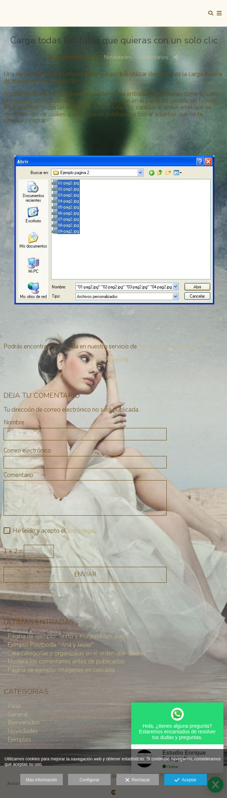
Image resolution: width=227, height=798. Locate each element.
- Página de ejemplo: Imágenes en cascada (59, 670)
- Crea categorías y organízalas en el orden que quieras (75, 653)
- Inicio (12, 706)
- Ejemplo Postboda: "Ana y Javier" (49, 645)
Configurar (89, 779)
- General (16, 714)
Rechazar (137, 780)
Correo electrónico (27, 450)
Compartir (113, 360)
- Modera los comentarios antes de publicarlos (64, 661)
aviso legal (81, 531)
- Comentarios (152, 57)
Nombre (14, 422)
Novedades (118, 57)
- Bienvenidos (22, 722)
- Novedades (21, 731)
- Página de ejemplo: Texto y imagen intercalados (68, 636)
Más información (41, 779)
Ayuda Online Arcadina (168, 346)
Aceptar (185, 780)
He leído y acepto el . (53, 531)
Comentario (18, 475)
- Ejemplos (17, 739)
